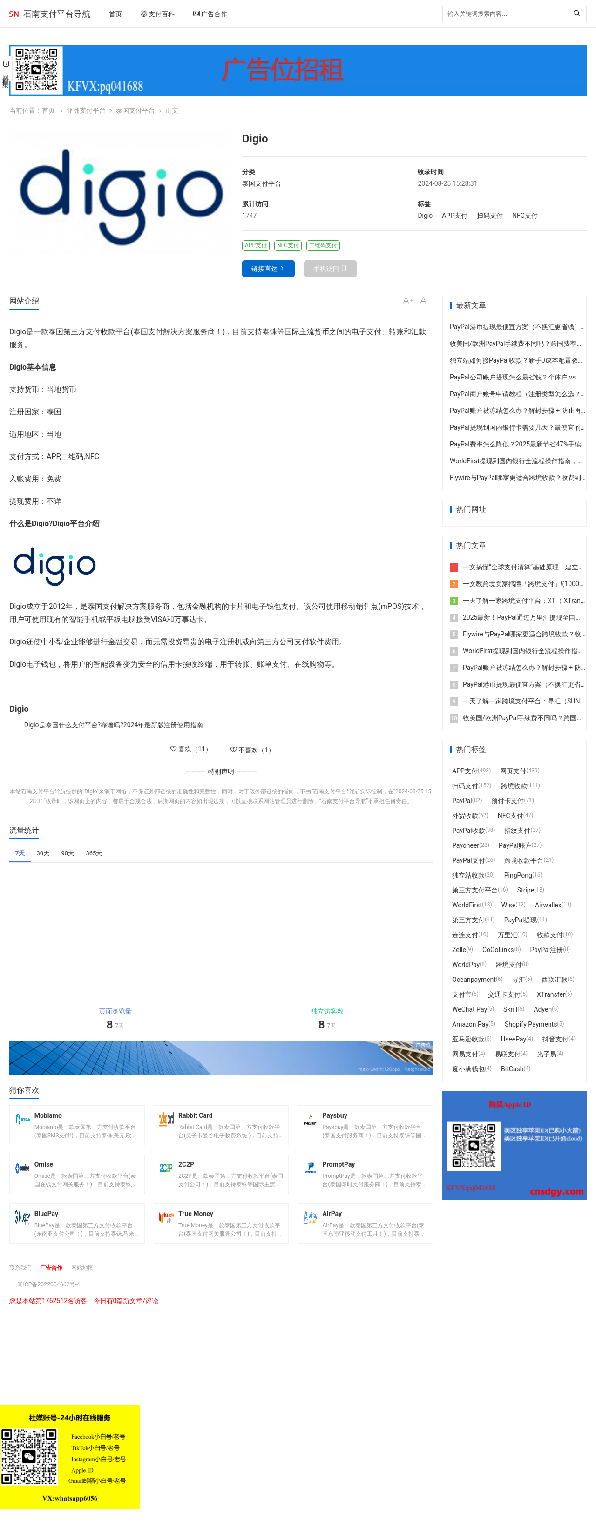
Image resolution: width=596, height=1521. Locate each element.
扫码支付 (490, 215)
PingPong (518, 875)
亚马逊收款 (468, 1039)
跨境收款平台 (523, 860)
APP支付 (454, 215)
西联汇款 (555, 979)
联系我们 (22, 1279)
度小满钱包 (468, 1069)
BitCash (512, 1069)
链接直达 (264, 268)
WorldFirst (467, 905)
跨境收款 (514, 786)
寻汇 (518, 979)
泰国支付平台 (135, 110)
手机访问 (326, 268)
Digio (425, 215)
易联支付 (507, 1054)
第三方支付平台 (475, 890)
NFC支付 (525, 215)
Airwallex (548, 905)
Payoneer (465, 845)
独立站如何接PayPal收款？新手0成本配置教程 (517, 360)
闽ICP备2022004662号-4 (53, 1295)
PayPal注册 (546, 949)
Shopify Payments (531, 1024)
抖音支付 (555, 1039)
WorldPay (466, 964)
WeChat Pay (469, 1009)
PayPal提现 (520, 920)
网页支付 (513, 771)
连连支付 (465, 935)
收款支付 (550, 935)
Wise (508, 905)
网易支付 (465, 1054)
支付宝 (462, 994)
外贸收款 (465, 815)
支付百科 (158, 14)
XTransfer (551, 994)
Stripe (525, 890)
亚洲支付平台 (86, 110)
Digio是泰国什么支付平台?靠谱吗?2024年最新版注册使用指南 (113, 725)
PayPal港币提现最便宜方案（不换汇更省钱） (515, 327)
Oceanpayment (474, 979)
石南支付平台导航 (56, 14)
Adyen (543, 1009)
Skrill (510, 1009)
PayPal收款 (468, 830)
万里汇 (507, 935)
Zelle (459, 949)
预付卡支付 (507, 800)
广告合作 (210, 14)
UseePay (513, 1039)
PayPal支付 (468, 860)
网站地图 (92, 1279)
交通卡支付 (504, 994)
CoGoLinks (498, 949)
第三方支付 (468, 920)
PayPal (462, 800)
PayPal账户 (515, 845)
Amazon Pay (470, 1024)
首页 (115, 14)
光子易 (546, 1054)
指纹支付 (517, 830)
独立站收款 (468, 875)
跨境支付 (509, 964)
